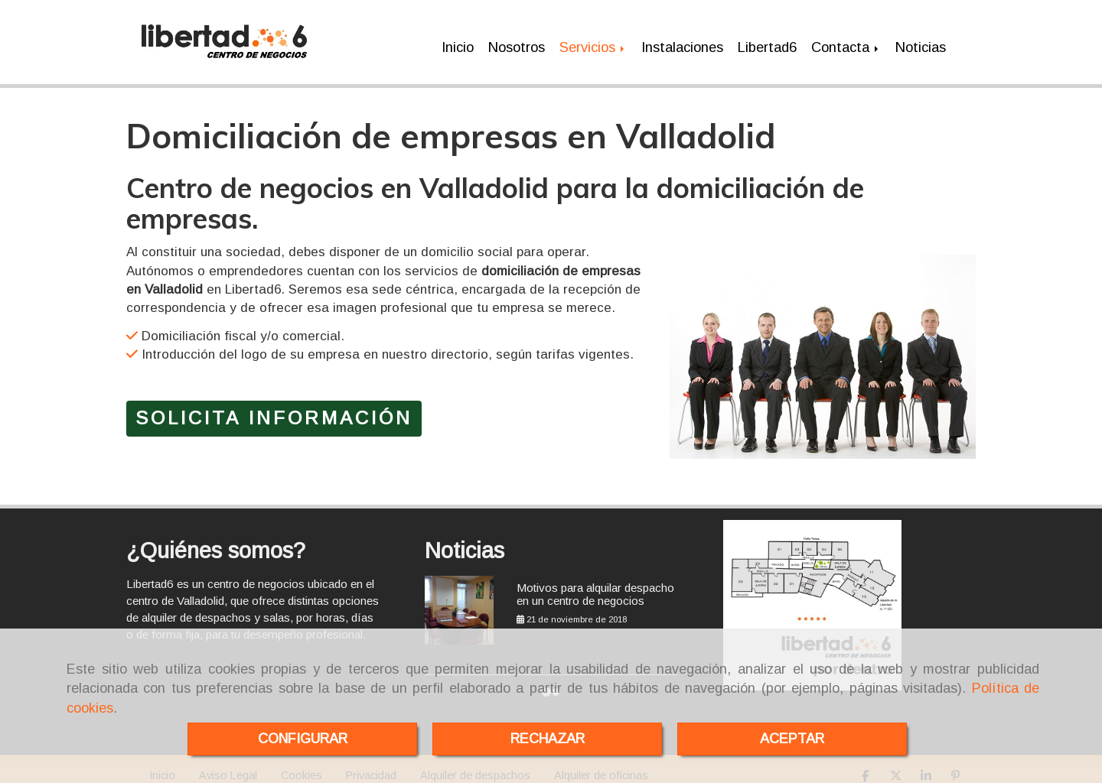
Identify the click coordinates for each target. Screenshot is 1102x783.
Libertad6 (767, 45)
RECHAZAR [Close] (547, 738)
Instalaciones (682, 45)
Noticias (920, 45)
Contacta (846, 45)
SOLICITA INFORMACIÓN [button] (273, 413)
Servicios (593, 45)
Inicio (458, 45)
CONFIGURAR (302, 738)
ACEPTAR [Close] (792, 738)
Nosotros (516, 45)
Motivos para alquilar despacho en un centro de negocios (595, 589)
